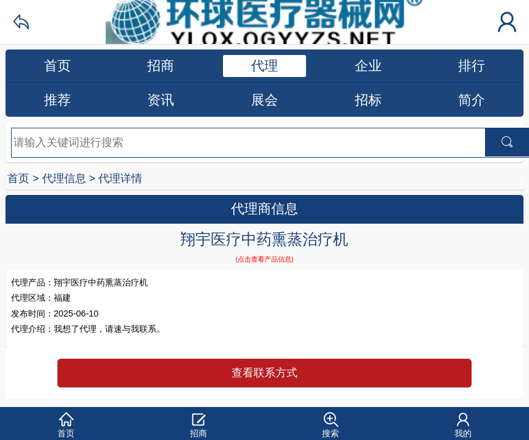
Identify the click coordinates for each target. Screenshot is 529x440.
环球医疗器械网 (264, 22)
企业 (368, 65)
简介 (471, 100)
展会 (264, 100)
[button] (66, 423)
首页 (57, 65)
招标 (368, 100)
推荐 (57, 100)
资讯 (160, 100)
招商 (160, 65)
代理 (264, 65)
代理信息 (64, 178)
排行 (471, 65)
